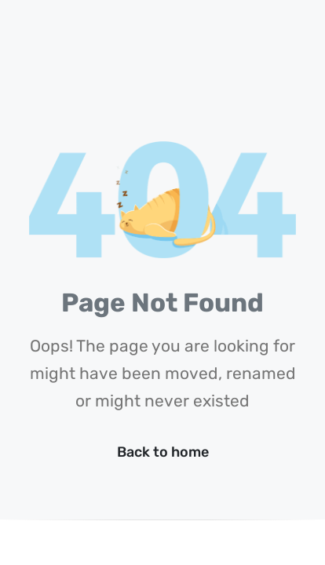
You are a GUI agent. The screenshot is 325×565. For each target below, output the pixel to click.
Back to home (163, 452)
